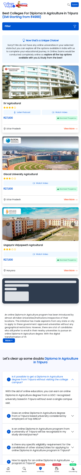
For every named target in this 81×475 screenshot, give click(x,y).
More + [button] (8, 340)
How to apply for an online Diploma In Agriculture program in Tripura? (38, 462)
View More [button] (71, 128)
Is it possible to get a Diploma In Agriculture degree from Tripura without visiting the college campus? (37, 379)
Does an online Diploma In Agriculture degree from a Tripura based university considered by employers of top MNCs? (36, 415)
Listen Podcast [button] (22, 112)
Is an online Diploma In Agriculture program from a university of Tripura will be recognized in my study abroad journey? (38, 431)
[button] (40, 26)
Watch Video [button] (59, 112)
